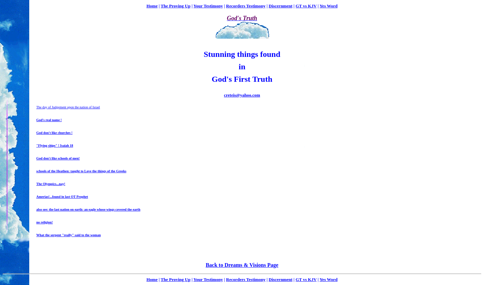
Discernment (280, 5)
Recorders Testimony (246, 5)
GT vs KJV (305, 5)
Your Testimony (208, 5)
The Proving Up (176, 5)
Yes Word (329, 5)
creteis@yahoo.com (242, 95)
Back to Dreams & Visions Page (242, 265)
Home (152, 5)
